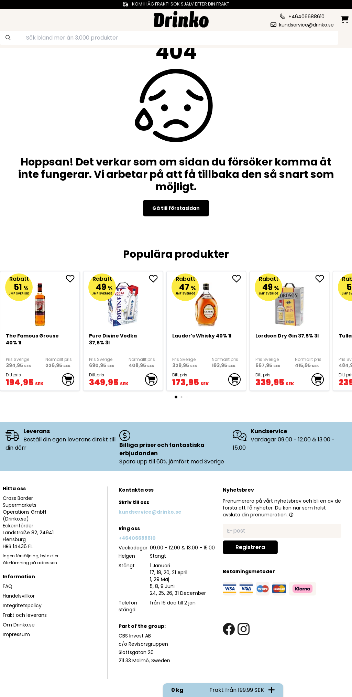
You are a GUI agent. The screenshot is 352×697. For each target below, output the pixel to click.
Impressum (16, 634)
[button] (291, 514)
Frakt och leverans (25, 615)
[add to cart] (68, 379)
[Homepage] (181, 18)
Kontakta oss (136, 489)
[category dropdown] (21, 18)
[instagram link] (244, 629)
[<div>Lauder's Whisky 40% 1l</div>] (206, 301)
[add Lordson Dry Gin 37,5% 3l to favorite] (322, 278)
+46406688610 (137, 538)
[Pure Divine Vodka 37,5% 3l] (123, 301)
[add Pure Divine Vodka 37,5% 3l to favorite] (156, 278)
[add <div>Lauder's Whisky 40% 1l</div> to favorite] (239, 278)
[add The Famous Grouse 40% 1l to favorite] (72, 278)
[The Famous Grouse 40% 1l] (40, 301)
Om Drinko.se (19, 624)
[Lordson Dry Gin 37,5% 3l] (289, 301)
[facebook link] (229, 629)
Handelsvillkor (19, 595)
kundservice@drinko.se (150, 511)
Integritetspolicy (22, 605)
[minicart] (345, 19)
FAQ (7, 586)
